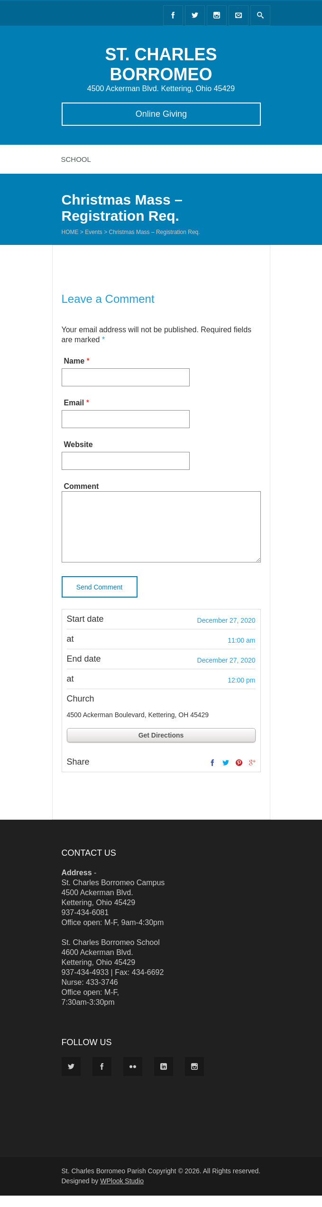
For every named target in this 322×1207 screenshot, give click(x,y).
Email (74, 403)
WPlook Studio (122, 1192)
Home (70, 232)
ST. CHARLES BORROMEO (161, 64)
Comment (81, 486)
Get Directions (161, 746)
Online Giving (160, 114)
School (76, 159)
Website (78, 444)
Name (74, 361)
